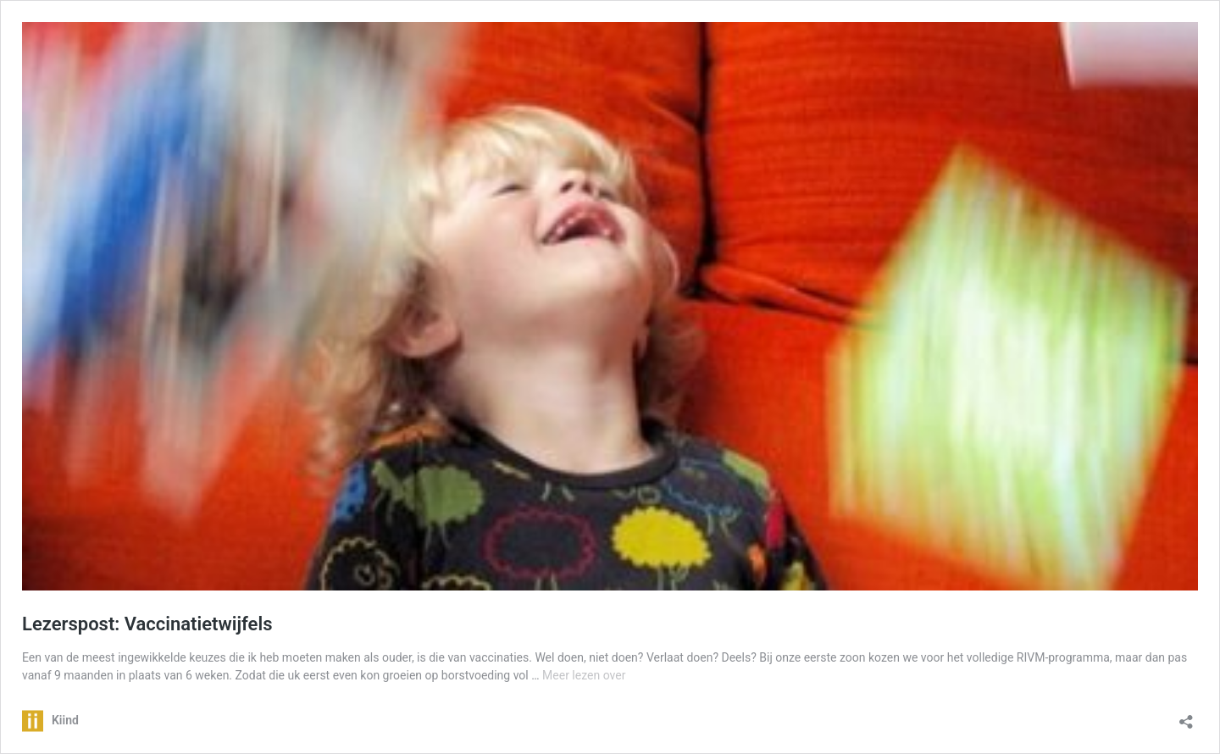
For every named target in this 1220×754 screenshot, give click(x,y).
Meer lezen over (583, 675)
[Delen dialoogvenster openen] (1186, 716)
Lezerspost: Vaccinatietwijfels (147, 624)
